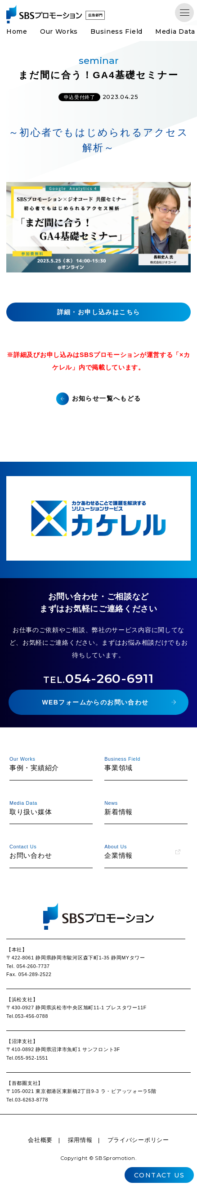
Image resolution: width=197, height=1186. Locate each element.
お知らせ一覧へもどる (106, 398)
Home (16, 31)
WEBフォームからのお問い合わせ (95, 702)
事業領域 (142, 763)
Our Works (59, 31)
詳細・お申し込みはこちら (98, 312)
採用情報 (80, 1140)
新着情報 (142, 807)
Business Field (116, 31)
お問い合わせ (47, 851)
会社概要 (40, 1140)
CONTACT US (159, 1175)
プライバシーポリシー (138, 1140)
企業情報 (142, 851)
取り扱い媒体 (47, 807)
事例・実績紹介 (47, 763)
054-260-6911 (98, 678)
